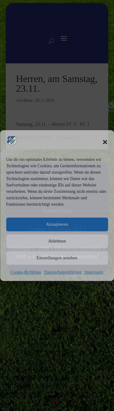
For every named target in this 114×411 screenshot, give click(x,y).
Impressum (94, 272)
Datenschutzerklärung (62, 272)
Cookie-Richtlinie (26, 272)
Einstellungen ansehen (57, 258)
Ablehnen (57, 241)
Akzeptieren (57, 224)
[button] (105, 142)
